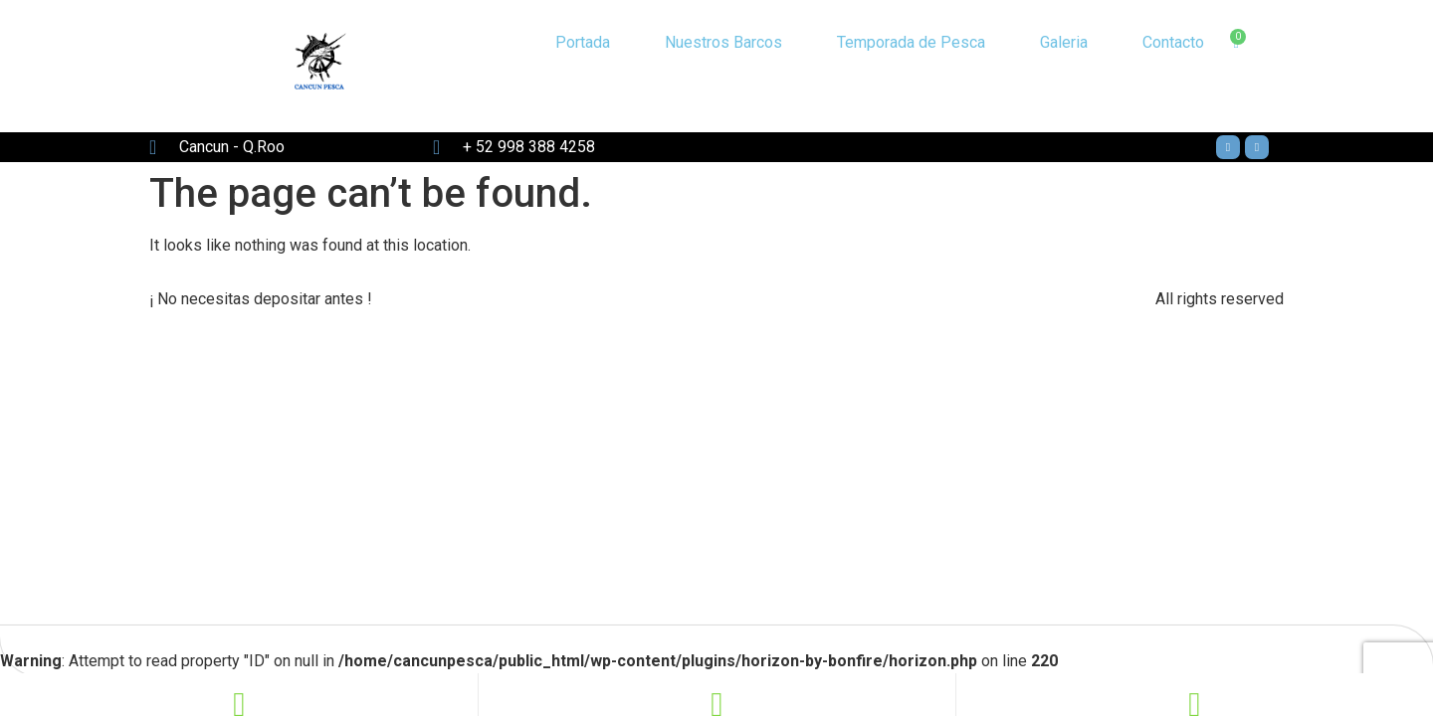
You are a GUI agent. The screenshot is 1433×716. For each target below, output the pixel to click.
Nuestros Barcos (723, 42)
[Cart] (1235, 43)
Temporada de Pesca (911, 42)
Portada (582, 42)
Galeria (1064, 42)
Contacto (1173, 42)
